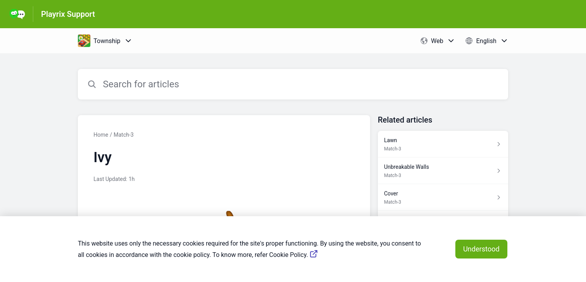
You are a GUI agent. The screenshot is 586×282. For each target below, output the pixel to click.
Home (100, 135)
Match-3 (123, 135)
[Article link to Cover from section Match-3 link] (443, 197)
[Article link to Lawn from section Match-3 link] (443, 144)
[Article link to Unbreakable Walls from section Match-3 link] (443, 170)
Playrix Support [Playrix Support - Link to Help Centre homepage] (68, 14)
